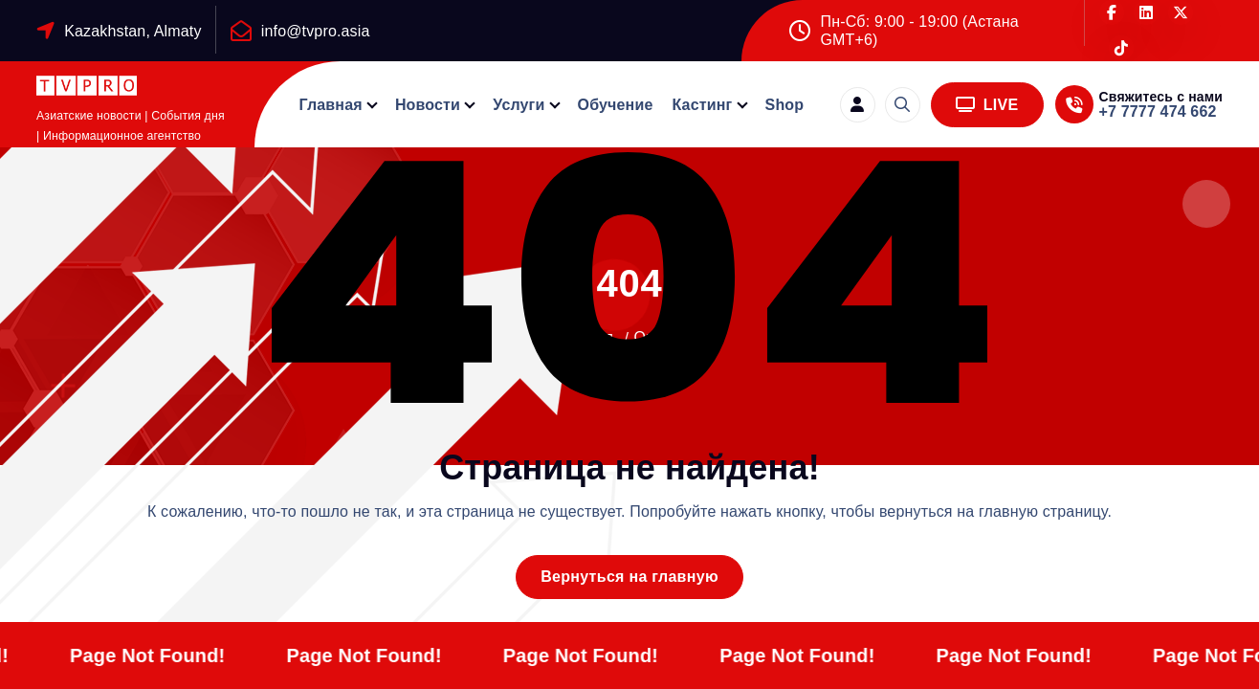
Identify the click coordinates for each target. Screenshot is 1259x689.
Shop (785, 105)
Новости (427, 105)
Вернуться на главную (629, 576)
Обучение (615, 105)
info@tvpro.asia (315, 31)
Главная (331, 105)
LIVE (987, 105)
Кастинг (702, 105)
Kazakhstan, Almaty (132, 31)
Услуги (518, 105)
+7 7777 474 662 (1158, 111)
